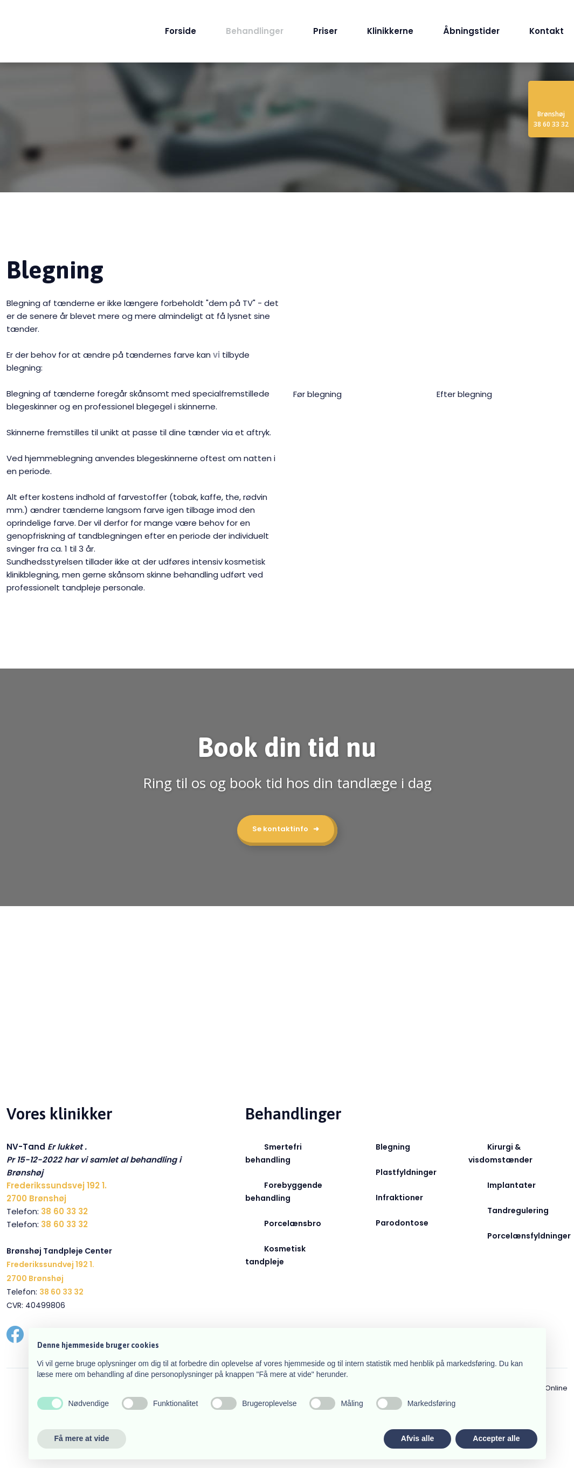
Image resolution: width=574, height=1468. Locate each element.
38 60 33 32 (64, 1211)
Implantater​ (511, 1185)
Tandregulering (518, 1210)
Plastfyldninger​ (406, 1172)
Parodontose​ (402, 1222)
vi (216, 354)
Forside (180, 31)
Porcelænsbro (292, 1223)
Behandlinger (254, 31)
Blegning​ (393, 1147)
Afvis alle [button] (417, 1438)
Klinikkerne (390, 31)
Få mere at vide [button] (81, 1438)
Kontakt (546, 31)
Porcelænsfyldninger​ (529, 1235)
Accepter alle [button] (496, 1438)
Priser (325, 31)
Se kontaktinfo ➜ (285, 829)
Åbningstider (471, 31)
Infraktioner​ (399, 1197)
